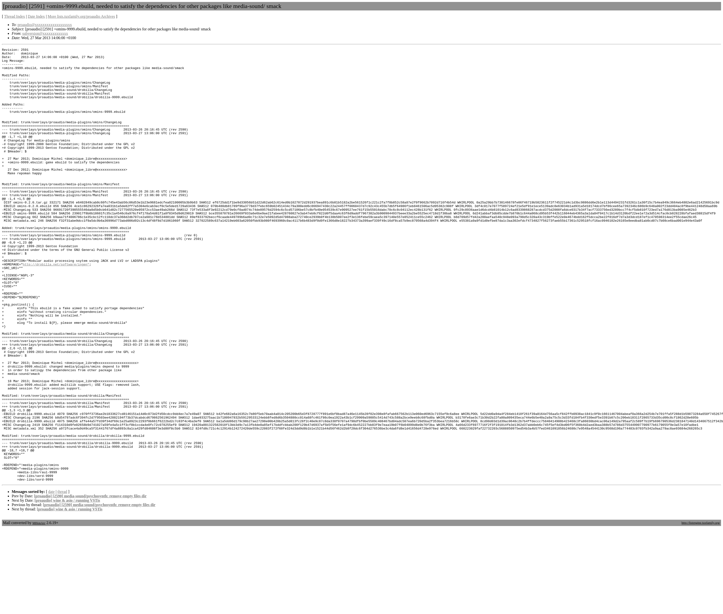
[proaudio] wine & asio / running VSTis (67, 586)
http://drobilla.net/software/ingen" (56, 307)
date (51, 578)
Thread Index (14, 16)
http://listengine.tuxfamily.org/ (700, 609)
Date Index (36, 16)
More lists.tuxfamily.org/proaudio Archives (81, 16)
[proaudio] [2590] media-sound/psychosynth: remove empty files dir (90, 582)
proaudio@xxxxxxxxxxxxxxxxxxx (45, 25)
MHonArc (38, 609)
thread (62, 578)
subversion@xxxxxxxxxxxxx (45, 33)
